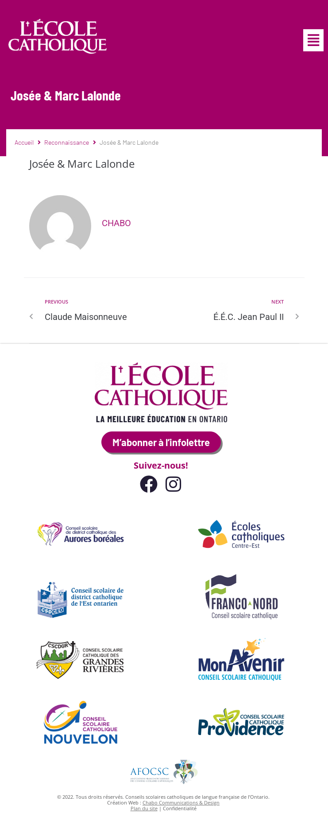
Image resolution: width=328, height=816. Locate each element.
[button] (313, 40)
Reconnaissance (66, 142)
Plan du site (144, 808)
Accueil (24, 142)
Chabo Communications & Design (181, 802)
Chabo (116, 223)
